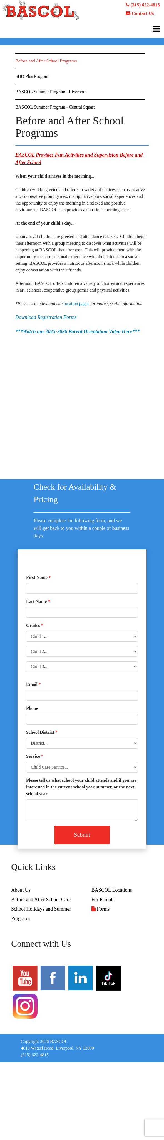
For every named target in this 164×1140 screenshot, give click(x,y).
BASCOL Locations (111, 890)
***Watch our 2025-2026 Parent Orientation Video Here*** (77, 331)
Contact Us (140, 13)
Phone (32, 708)
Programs (20, 918)
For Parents (103, 899)
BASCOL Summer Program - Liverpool (50, 91)
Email (32, 684)
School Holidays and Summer (41, 909)
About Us (21, 890)
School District (40, 732)
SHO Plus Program (32, 76)
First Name (37, 577)
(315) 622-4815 (143, 5)
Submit (82, 835)
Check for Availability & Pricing (75, 493)
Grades (33, 625)
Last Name (36, 601)
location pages (76, 303)
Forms (100, 909)
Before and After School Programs (46, 61)
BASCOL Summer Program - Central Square (55, 107)
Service (33, 756)
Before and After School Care (41, 899)
